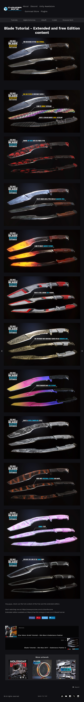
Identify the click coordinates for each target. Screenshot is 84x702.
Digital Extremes (29, 20)
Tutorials (14, 20)
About (26, 6)
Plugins (44, 11)
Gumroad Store (32, 11)
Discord (33, 6)
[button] (76, 687)
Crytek (54, 20)
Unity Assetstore (47, 6)
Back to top (42, 696)
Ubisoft (43, 20)
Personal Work (68, 20)
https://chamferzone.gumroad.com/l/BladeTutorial (46, 612)
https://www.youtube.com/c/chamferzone (37, 609)
